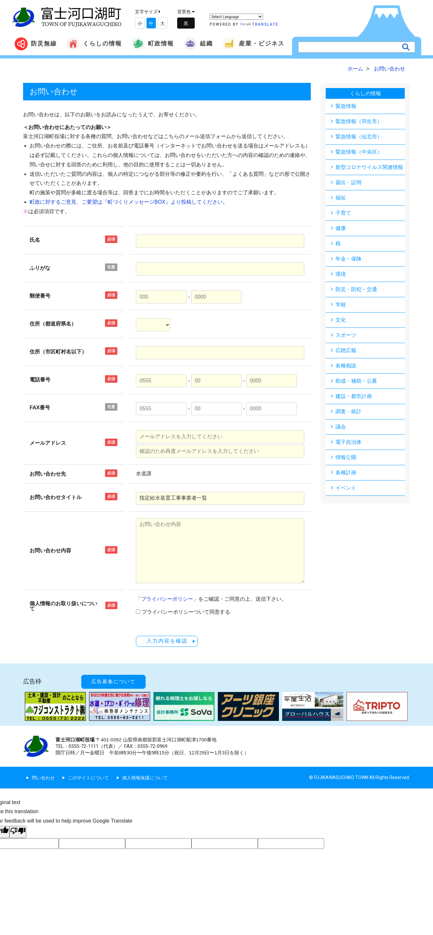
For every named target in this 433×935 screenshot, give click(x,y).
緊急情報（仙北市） (358, 136)
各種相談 (345, 365)
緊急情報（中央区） (358, 152)
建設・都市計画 (353, 396)
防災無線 (36, 43)
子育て (343, 213)
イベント (345, 488)
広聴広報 (345, 350)
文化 (340, 320)
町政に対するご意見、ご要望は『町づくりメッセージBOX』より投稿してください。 (129, 202)
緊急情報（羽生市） (358, 121)
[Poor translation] (17, 832)
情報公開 (345, 457)
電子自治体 (348, 442)
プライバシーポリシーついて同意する (186, 612)
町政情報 (153, 43)
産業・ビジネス (253, 43)
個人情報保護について (145, 777)
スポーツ (345, 335)
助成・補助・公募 (356, 381)
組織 (198, 43)
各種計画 (345, 472)
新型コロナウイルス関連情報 (369, 167)
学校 (340, 304)
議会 (340, 426)
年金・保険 (348, 259)
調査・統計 (348, 411)
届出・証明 (348, 182)
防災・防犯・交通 (356, 289)
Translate (259, 24)
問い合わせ (43, 777)
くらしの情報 (94, 43)
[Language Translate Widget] (236, 17)
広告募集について (113, 681)
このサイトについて (88, 777)
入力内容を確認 (167, 641)
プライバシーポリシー (167, 599)
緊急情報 (345, 106)
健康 (340, 228)
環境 (340, 274)
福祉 (340, 197)
